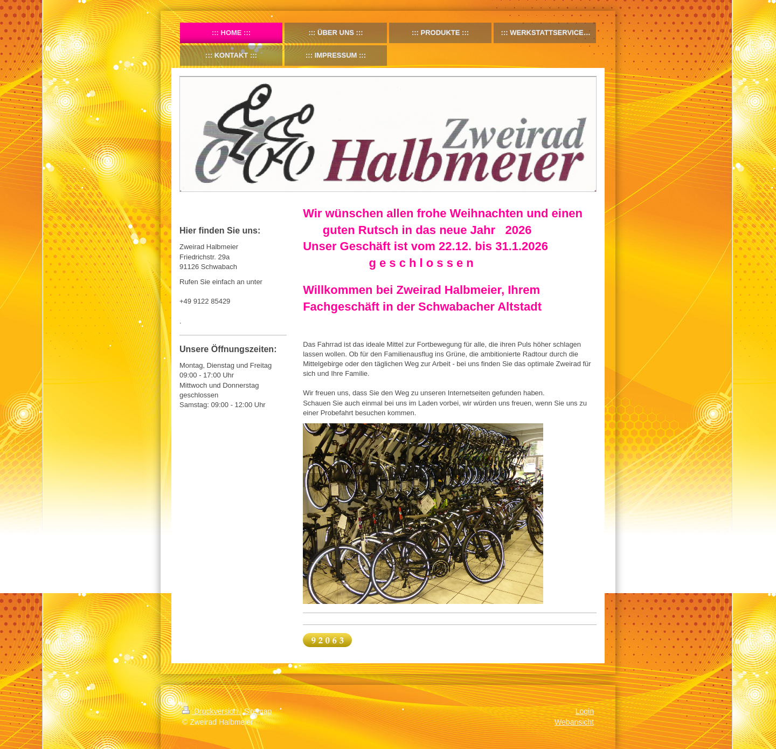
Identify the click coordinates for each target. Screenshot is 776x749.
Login (585, 711)
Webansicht (574, 722)
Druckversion (211, 711)
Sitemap (258, 711)
